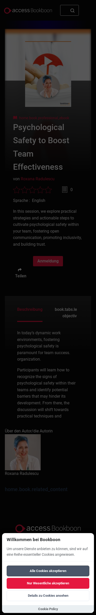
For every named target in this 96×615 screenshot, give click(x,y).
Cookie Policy (48, 609)
